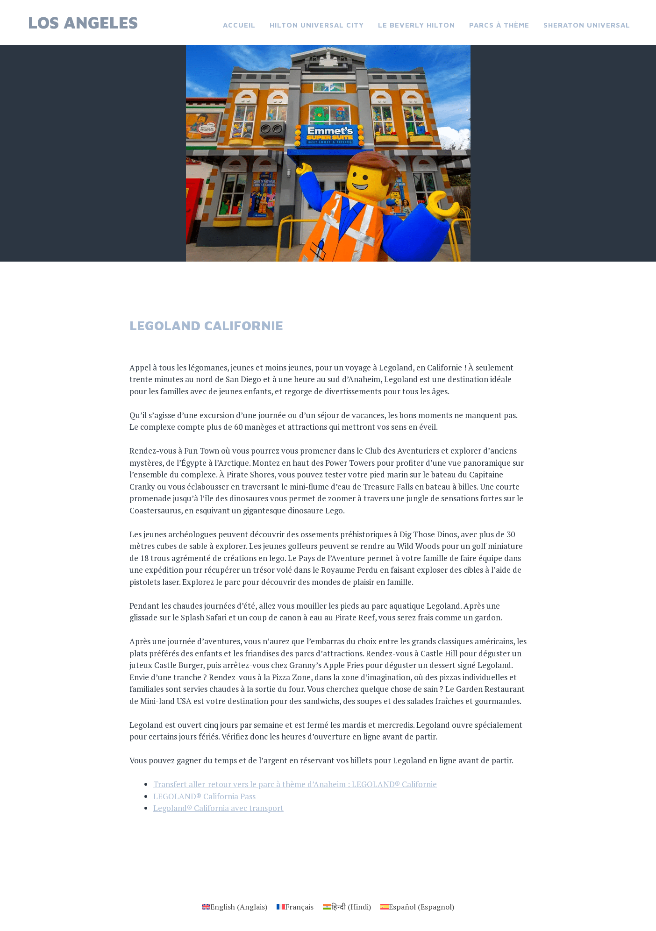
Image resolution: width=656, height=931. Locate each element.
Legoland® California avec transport (218, 808)
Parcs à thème (499, 25)
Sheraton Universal (586, 25)
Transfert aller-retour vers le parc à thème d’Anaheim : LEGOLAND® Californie (295, 784)
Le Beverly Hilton (416, 25)
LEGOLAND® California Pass (204, 796)
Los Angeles (83, 22)
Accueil (239, 25)
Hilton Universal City (317, 25)
